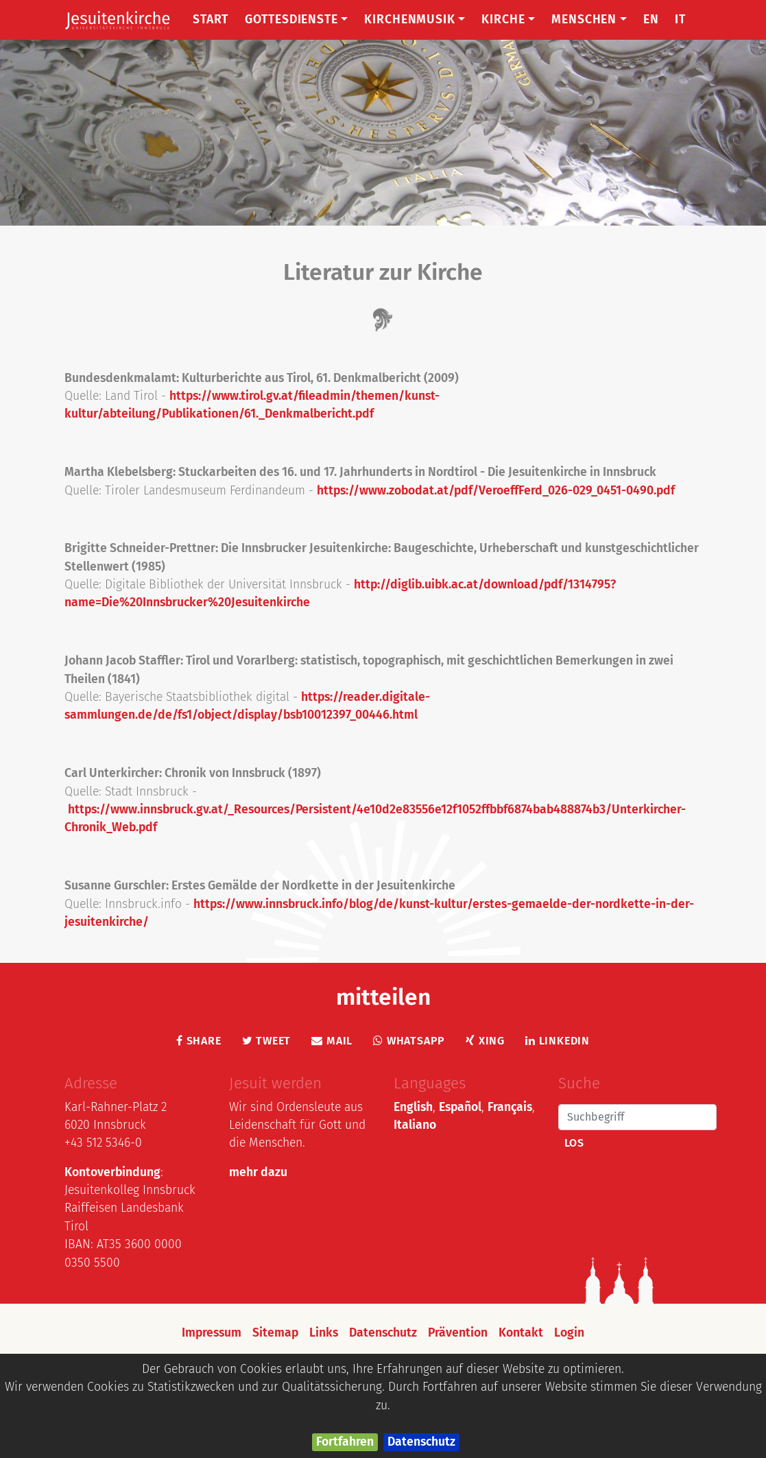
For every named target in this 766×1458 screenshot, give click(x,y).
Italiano (415, 1125)
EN (651, 19)
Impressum (211, 1333)
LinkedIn (557, 1040)
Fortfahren (345, 1442)
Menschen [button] (589, 19)
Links (323, 1333)
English (413, 1107)
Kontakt (521, 1333)
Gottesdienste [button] (296, 19)
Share (199, 1040)
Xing (485, 1040)
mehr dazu (258, 1172)
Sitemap (275, 1333)
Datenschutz (421, 1442)
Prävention (458, 1333)
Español (460, 1107)
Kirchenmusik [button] (414, 19)
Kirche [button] (508, 19)
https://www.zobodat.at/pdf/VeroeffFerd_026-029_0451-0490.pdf (496, 490)
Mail (331, 1040)
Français (510, 1107)
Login (569, 1333)
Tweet (266, 1040)
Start (210, 19)
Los (574, 1142)
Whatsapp (409, 1040)
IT (680, 19)
